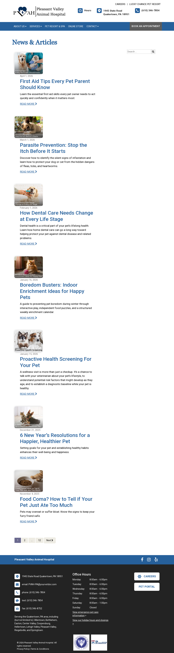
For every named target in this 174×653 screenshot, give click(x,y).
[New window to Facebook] (142, 560)
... (32, 540)
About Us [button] (20, 26)
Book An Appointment (146, 26)
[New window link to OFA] (82, 643)
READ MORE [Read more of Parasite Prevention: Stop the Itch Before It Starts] (28, 171)
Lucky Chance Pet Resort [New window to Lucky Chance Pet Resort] (145, 4)
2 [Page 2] (24, 540)
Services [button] (36, 26)
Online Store (75, 26)
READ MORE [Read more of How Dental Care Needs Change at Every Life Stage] (28, 243)
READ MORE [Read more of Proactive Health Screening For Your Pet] (28, 393)
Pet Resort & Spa (55, 26)
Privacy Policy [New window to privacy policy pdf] (23, 649)
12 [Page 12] (39, 540)
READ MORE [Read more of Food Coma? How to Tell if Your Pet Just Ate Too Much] (28, 521)
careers (147, 576)
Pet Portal (147, 586)
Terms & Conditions (40, 649)
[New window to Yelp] (156, 560)
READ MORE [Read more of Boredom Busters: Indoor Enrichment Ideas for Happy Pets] (28, 317)
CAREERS (120, 4)
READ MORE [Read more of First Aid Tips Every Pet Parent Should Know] (28, 103)
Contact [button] (93, 26)
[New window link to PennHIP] (100, 643)
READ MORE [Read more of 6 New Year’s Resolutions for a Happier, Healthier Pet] (28, 457)
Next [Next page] (49, 540)
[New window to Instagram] (148, 560)
